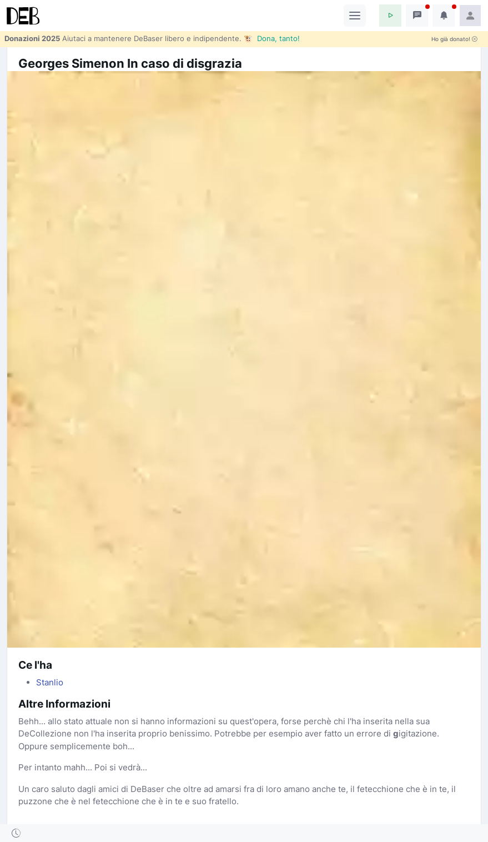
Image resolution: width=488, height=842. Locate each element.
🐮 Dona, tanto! (272, 38)
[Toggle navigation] (355, 15)
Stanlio (49, 682)
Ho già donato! (454, 39)
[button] (390, 15)
